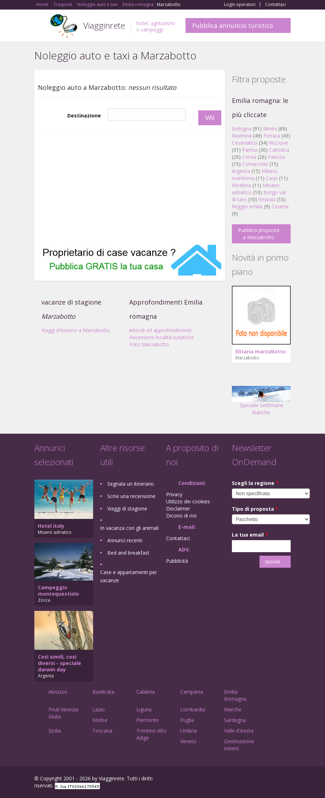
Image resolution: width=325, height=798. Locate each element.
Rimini (270, 128)
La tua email (250, 534)
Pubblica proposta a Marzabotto (258, 234)
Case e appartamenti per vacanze (128, 576)
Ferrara (271, 135)
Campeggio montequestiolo (58, 590)
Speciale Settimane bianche (261, 403)
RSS (287, 779)
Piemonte (147, 720)
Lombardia (192, 709)
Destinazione (84, 115)
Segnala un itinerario (130, 483)
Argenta (241, 171)
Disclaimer (178, 508)
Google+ (252, 779)
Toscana (102, 730)
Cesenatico (244, 142)
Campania (191, 691)
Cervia (249, 157)
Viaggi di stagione (127, 508)
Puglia (187, 720)
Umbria (188, 730)
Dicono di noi (181, 515)
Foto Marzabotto (149, 344)
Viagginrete (104, 25)
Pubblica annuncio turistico (232, 25)
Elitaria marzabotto (260, 351)
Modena (241, 185)
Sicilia (55, 730)
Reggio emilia (247, 206)
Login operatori (240, 4)
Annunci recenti (124, 540)
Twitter (270, 779)
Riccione (278, 142)
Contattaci (275, 4)
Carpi (272, 178)
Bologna (241, 128)
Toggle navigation (40, 26)
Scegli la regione (255, 483)
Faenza (276, 157)
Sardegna (235, 720)
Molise (100, 720)
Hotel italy (51, 525)
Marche (232, 709)
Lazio (98, 709)
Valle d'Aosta (238, 730)
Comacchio (255, 164)
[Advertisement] (129, 187)
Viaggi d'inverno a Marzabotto (75, 330)
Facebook (237, 779)
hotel (142, 23)
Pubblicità (177, 560)
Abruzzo (58, 691)
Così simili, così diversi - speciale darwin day (59, 663)
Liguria (144, 709)
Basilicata (103, 691)
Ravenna (242, 135)
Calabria (145, 691)
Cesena (280, 206)
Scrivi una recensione (131, 496)
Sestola (266, 199)
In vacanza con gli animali (129, 528)
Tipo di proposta (255, 508)
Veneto (188, 741)
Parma (249, 149)
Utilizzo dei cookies (188, 501)
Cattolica (279, 149)
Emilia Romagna (235, 695)
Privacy (174, 494)
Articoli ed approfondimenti (160, 330)
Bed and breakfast (128, 552)
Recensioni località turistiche (161, 337)
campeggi (152, 29)
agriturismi (163, 23)
